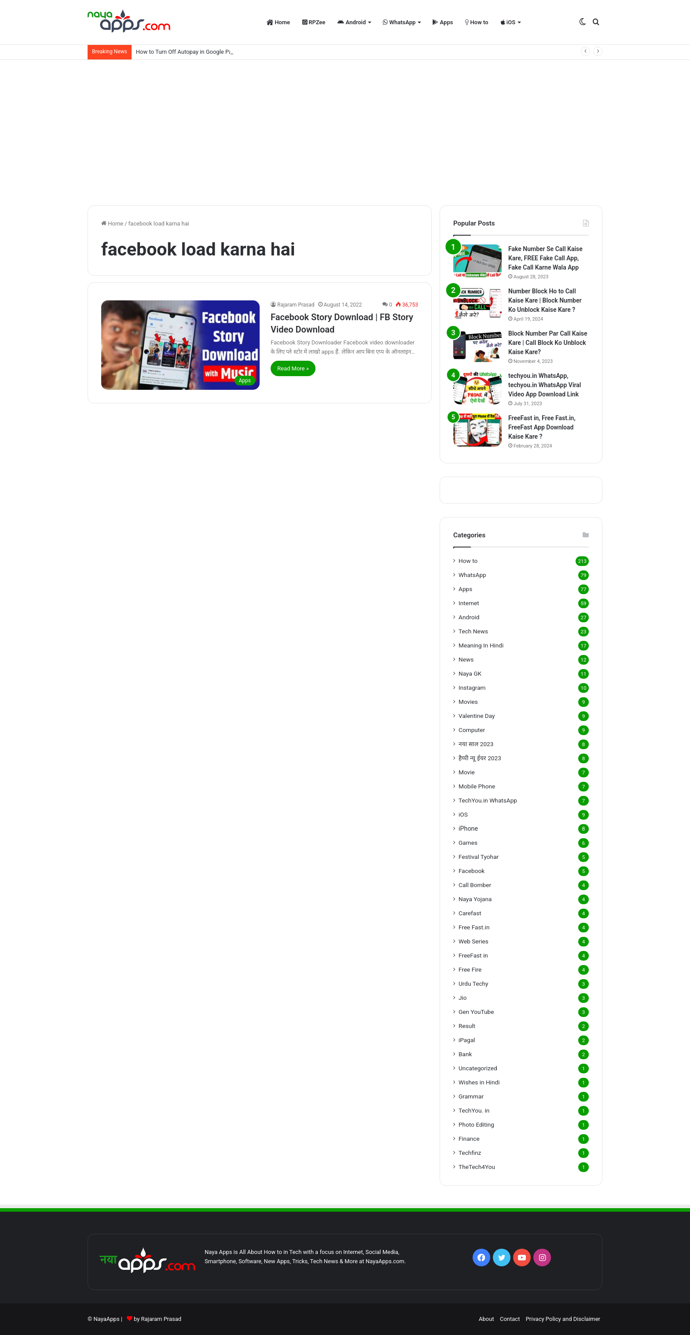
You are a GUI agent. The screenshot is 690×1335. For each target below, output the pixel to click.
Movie (467, 772)
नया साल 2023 (476, 743)
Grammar (471, 1096)
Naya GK (470, 673)
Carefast (470, 913)
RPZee (313, 22)
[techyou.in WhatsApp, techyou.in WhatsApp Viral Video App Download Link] (477, 387)
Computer (472, 729)
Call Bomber (475, 884)
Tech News (473, 631)
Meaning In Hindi (481, 645)
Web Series (473, 941)
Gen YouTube (476, 1011)
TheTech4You (477, 1166)
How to (476, 22)
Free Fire (470, 969)
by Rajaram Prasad (157, 1319)
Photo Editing (476, 1124)
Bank (465, 1054)
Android (352, 22)
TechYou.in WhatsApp (488, 800)
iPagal (467, 1039)
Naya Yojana (475, 898)
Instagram (472, 687)
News (466, 659)
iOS (508, 22)
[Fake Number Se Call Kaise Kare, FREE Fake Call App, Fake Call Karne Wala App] (477, 260)
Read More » (293, 368)
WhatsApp (399, 22)
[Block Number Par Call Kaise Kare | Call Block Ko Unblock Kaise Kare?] (477, 345)
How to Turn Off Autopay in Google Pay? (187, 51)
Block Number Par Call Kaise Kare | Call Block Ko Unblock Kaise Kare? (547, 342)
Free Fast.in (474, 927)
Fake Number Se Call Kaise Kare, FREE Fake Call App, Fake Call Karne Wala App (545, 258)
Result (467, 1025)
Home (278, 22)
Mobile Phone (477, 786)
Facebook (471, 870)
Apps (443, 22)
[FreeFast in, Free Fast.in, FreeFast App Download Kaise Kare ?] (477, 430)
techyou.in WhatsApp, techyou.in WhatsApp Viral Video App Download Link (544, 385)
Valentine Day (477, 715)
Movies (468, 701)
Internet (469, 602)
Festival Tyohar (479, 856)
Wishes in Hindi (479, 1082)
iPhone (468, 828)
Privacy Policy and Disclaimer (563, 1319)
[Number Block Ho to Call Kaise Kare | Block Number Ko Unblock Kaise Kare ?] (477, 303)
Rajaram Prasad (296, 305)
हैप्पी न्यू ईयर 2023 (480, 758)
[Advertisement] (345, 130)
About (486, 1319)
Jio (463, 997)
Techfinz (470, 1152)
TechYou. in (474, 1110)
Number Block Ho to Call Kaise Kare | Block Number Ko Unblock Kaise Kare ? (544, 300)
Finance (469, 1138)
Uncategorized (478, 1068)
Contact (510, 1319)
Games (468, 842)
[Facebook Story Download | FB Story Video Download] (180, 345)
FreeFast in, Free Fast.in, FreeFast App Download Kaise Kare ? (542, 427)
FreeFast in (473, 955)
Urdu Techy (473, 983)
